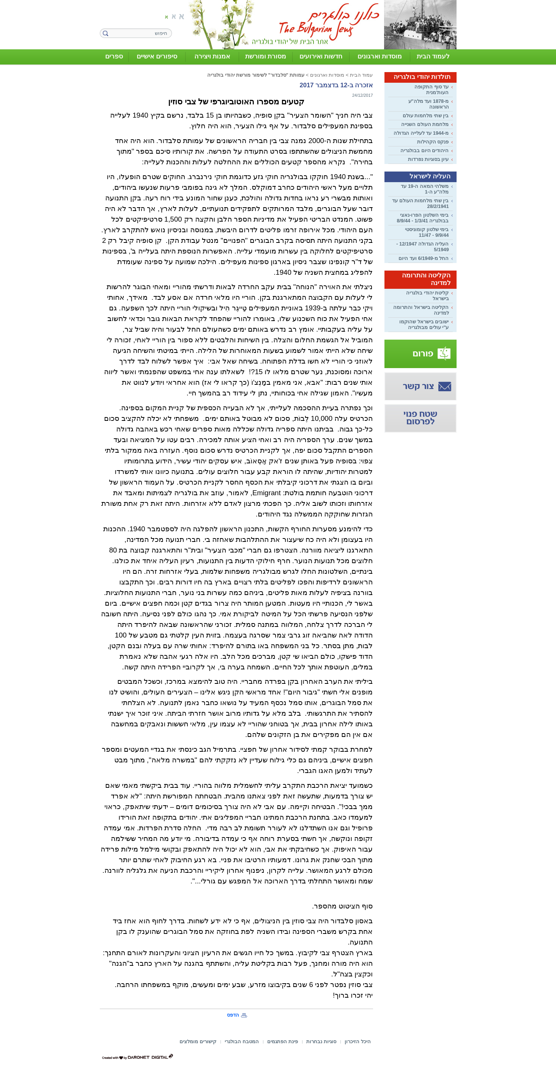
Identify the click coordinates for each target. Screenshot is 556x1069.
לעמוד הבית (433, 56)
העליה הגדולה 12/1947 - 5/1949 (422, 246)
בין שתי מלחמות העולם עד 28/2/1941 (420, 203)
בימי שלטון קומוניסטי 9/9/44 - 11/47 (427, 232)
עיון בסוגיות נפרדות (428, 159)
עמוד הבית (361, 75)
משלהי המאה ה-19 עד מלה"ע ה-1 (425, 189)
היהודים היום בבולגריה (424, 150)
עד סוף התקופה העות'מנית (431, 89)
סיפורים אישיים (157, 56)
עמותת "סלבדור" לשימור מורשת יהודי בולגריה (255, 75)
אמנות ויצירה (212, 56)
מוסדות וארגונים (380, 56)
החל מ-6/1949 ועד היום (423, 258)
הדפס (233, 1015)
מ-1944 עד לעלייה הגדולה (421, 133)
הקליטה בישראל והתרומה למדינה (421, 310)
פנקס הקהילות (433, 142)
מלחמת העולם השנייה (425, 124)
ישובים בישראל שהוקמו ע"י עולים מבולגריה (424, 324)
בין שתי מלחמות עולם (426, 115)
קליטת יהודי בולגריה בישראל (427, 295)
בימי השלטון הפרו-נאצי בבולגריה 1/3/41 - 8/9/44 (423, 218)
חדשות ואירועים (321, 56)
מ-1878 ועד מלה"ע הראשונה (428, 104)
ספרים (114, 56)
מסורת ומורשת (266, 56)
